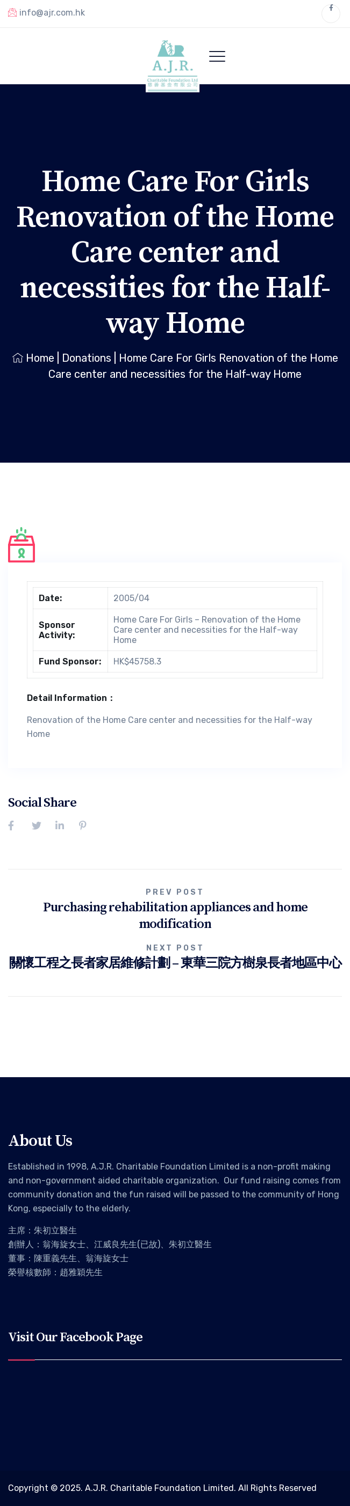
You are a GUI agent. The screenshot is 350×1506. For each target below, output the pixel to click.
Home (33, 358)
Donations (86, 358)
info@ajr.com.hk (46, 12)
